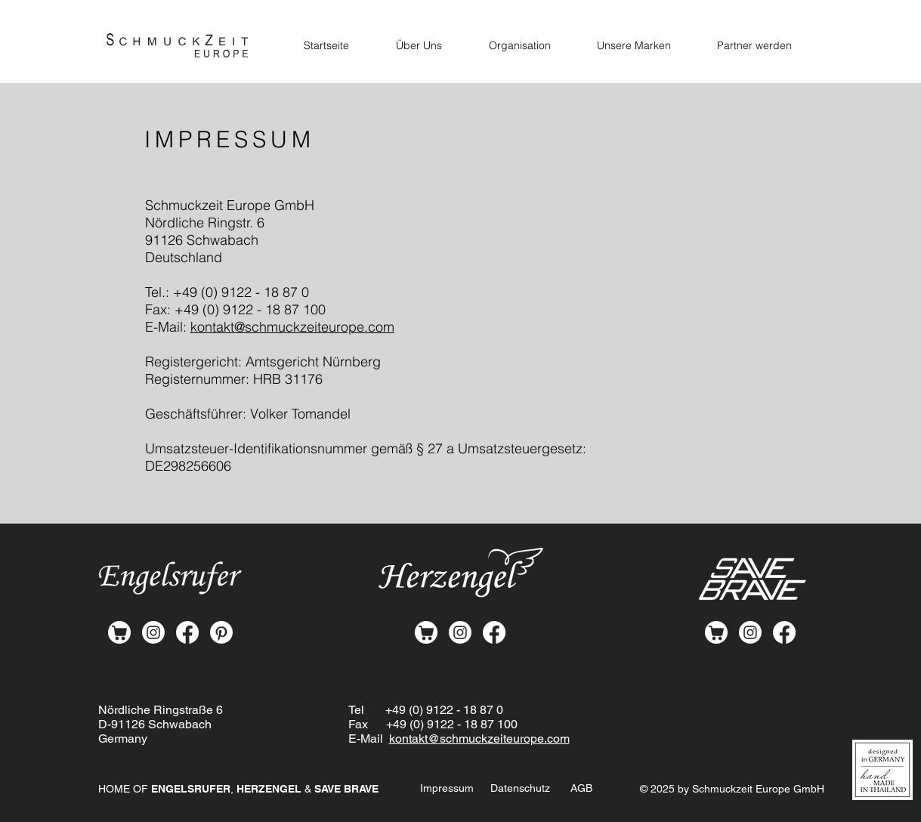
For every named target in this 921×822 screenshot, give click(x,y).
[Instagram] (153, 632)
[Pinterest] (221, 632)
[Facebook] (187, 632)
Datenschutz (520, 788)
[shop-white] (119, 632)
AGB (581, 788)
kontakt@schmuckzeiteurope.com (292, 326)
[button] (634, 45)
